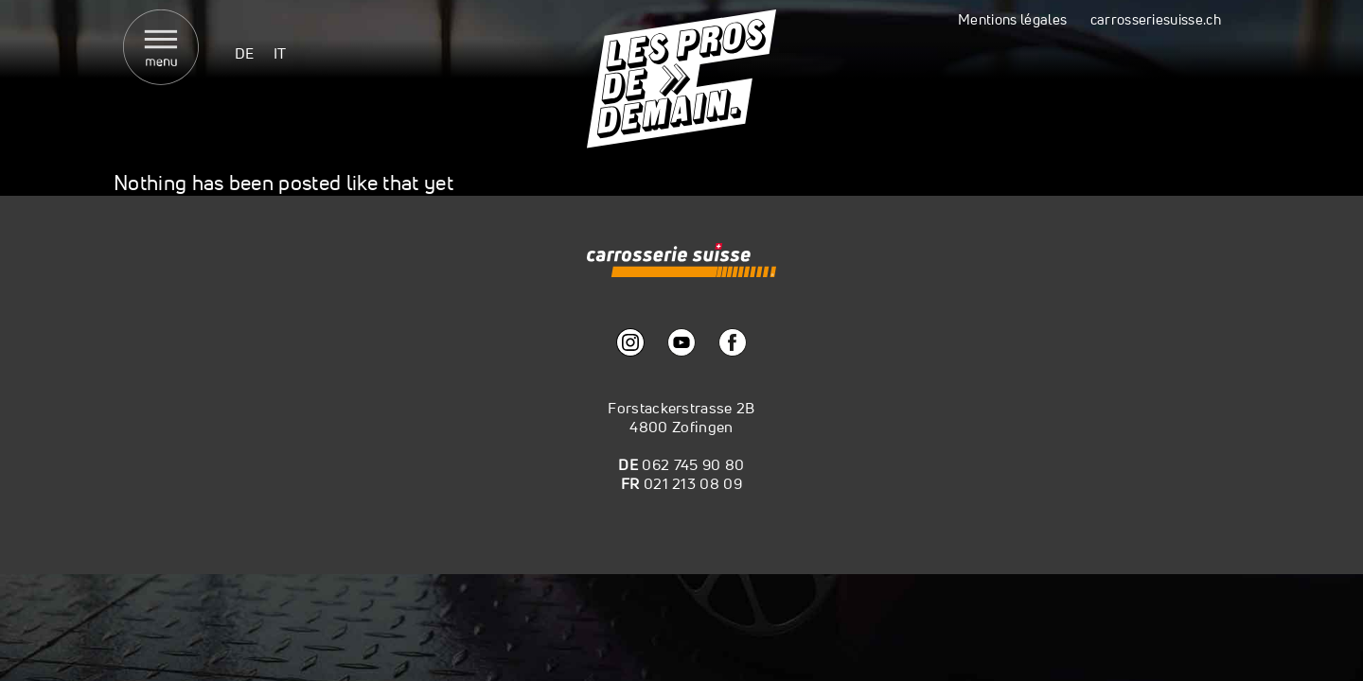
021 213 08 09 (693, 483)
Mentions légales (1012, 19)
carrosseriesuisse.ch (1155, 19)
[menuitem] (244, 52)
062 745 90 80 (693, 464)
